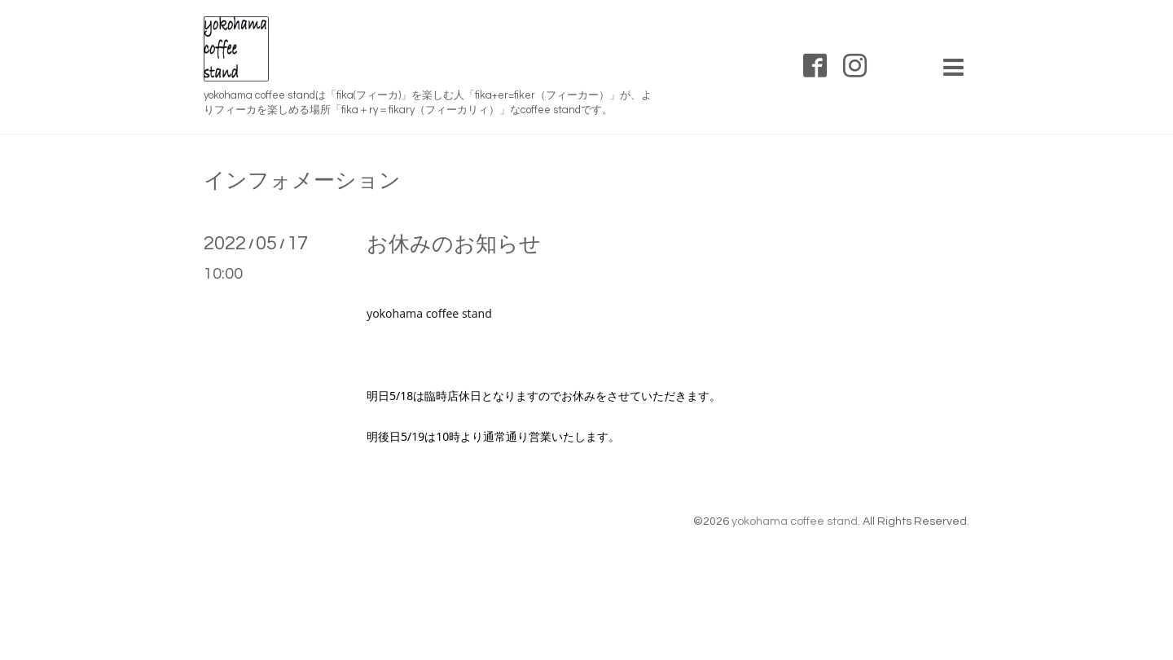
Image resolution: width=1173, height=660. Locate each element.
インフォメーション (302, 180)
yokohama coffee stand (794, 521)
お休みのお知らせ (454, 244)
